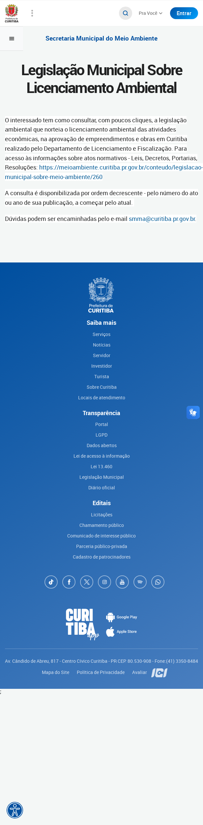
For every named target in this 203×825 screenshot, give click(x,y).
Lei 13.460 (101, 466)
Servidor (101, 355)
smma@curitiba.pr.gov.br (162, 219)
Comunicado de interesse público (101, 536)
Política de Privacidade (101, 672)
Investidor (101, 366)
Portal (101, 424)
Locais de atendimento (101, 397)
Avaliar (140, 672)
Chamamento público (101, 525)
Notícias (101, 345)
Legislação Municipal (101, 477)
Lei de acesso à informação (101, 456)
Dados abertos (102, 445)
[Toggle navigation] (11, 38)
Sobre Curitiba (102, 387)
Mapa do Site (56, 672)
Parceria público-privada (101, 546)
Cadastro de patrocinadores (101, 557)
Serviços (101, 334)
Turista (101, 376)
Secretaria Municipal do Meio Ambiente (101, 38)
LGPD (101, 435)
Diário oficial (101, 487)
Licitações (101, 514)
